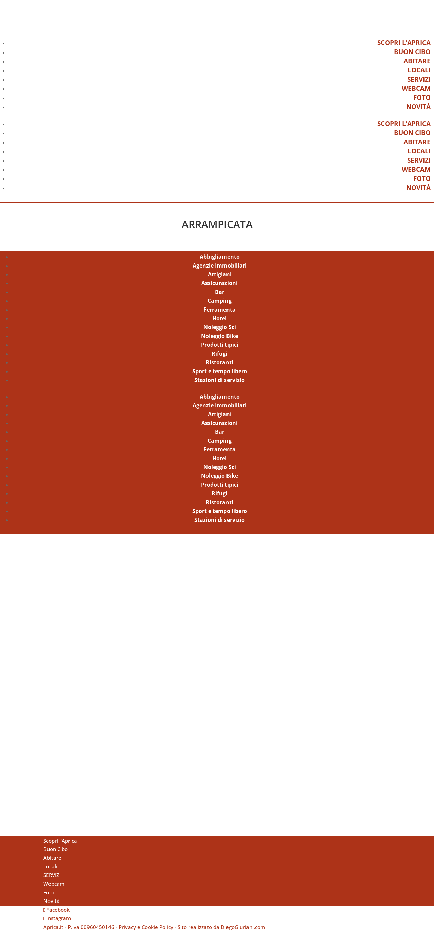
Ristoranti (219, 365)
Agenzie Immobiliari (220, 268)
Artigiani (220, 277)
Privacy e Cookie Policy (146, 929)
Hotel (219, 321)
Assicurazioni (219, 286)
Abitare (417, 61)
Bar (219, 294)
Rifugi (220, 356)
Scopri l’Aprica (404, 42)
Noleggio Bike (219, 338)
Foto (422, 97)
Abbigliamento (220, 259)
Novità (418, 106)
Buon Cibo (412, 51)
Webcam (416, 88)
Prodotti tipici (219, 347)
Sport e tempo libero (219, 374)
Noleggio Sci (219, 330)
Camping (220, 303)
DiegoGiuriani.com (243, 929)
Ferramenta (219, 312)
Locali (419, 70)
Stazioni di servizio (219, 382)
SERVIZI (419, 79)
